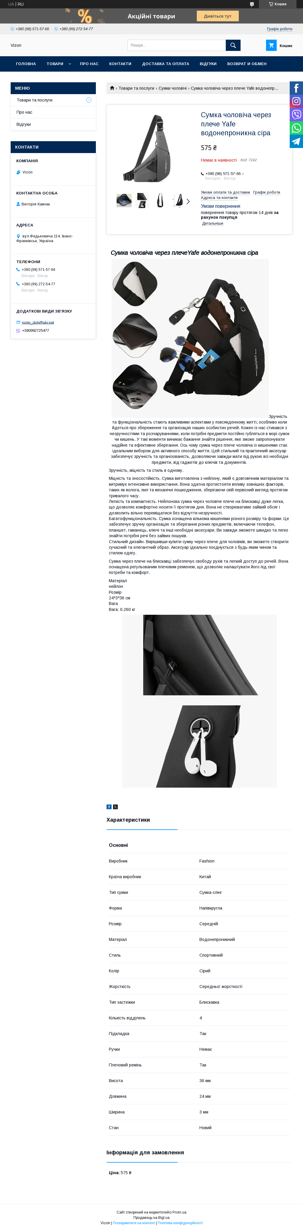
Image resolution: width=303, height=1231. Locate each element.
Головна (26, 64)
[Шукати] (233, 45)
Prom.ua (179, 1212)
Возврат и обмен (247, 64)
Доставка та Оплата (165, 64)
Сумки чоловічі (173, 88)
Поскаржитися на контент (134, 1223)
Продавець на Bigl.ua (151, 1218)
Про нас (89, 64)
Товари (54, 64)
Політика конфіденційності (180, 1223)
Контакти (120, 64)
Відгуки (208, 64)
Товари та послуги (136, 88)
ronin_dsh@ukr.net (38, 322)
